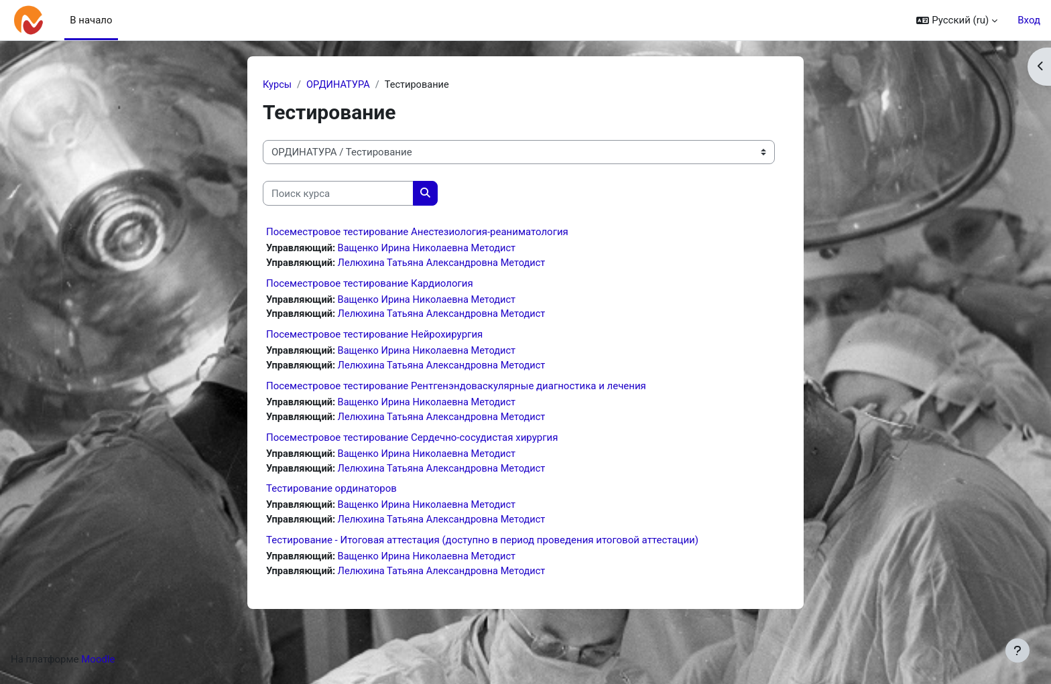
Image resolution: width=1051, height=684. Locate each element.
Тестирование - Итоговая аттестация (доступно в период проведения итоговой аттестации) (482, 546)
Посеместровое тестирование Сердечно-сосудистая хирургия (412, 441)
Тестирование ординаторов (331, 494)
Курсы (277, 85)
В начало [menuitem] (91, 20)
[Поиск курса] (338, 194)
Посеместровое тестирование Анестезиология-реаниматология (417, 232)
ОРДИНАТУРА (340, 85)
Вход (1028, 20)
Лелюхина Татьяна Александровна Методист (447, 264)
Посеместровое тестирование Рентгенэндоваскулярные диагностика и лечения (456, 389)
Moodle (98, 666)
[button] (957, 20)
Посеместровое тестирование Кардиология (369, 285)
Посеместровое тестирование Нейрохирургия (374, 337)
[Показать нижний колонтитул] (1017, 650)
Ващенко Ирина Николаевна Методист (431, 249)
